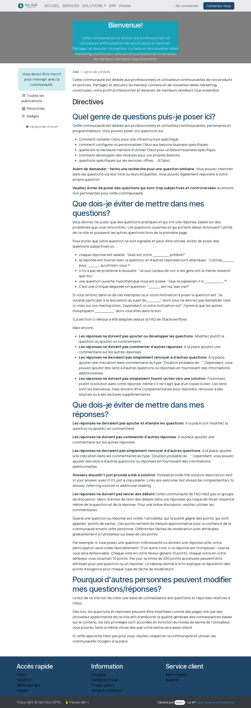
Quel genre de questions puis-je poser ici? (144, 116)
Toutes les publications (32, 98)
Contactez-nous (219, 6)
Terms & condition (106, 690)
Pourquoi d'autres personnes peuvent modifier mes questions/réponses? (152, 584)
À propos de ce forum (41, 126)
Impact (22, 690)
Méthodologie (28, 685)
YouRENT (24, 679)
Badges (30, 116)
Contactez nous (104, 679)
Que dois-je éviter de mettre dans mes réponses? (138, 409)
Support (172, 679)
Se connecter (187, 5)
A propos (98, 674)
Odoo (21, 674)
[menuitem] (52, 6)
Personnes (33, 108)
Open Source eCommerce (215, 702)
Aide (76, 72)
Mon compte (176, 674)
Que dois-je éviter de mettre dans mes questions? (138, 208)
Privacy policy (102, 685)
